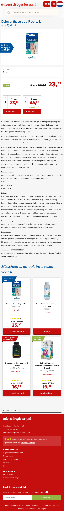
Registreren (8, 474)
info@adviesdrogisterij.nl (13, 426)
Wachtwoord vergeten (12, 478)
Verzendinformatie (10, 459)
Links (5, 466)
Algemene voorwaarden (13, 453)
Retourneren (8, 456)
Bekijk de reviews (28, 443)
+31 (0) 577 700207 (10, 429)
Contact (6, 462)
